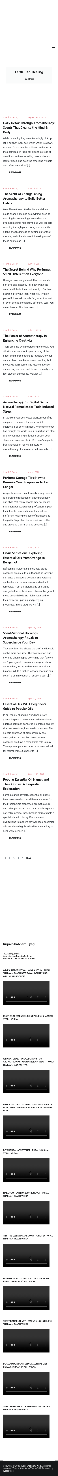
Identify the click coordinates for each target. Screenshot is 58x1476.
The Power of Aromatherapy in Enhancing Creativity (25, 338)
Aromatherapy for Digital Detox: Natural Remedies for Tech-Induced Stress (28, 407)
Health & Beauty (11, 117)
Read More (29, 79)
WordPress (8, 1471)
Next (28, 858)
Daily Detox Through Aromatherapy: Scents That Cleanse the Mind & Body (29, 128)
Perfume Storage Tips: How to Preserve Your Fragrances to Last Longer (26, 482)
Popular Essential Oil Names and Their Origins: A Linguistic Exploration (26, 784)
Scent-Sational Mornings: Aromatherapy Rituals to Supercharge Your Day (20, 638)
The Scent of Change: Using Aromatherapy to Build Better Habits (24, 199)
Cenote (23, 1468)
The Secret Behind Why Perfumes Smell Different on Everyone (27, 272)
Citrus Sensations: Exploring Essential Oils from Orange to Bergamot (24, 558)
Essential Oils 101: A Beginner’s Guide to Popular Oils (24, 707)
